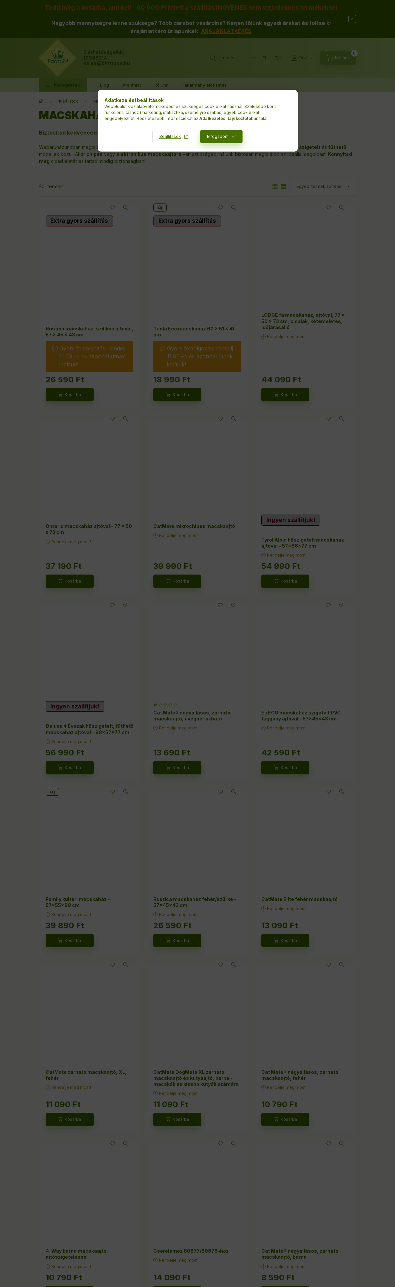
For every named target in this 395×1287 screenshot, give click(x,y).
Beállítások (170, 136)
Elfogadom (218, 136)
